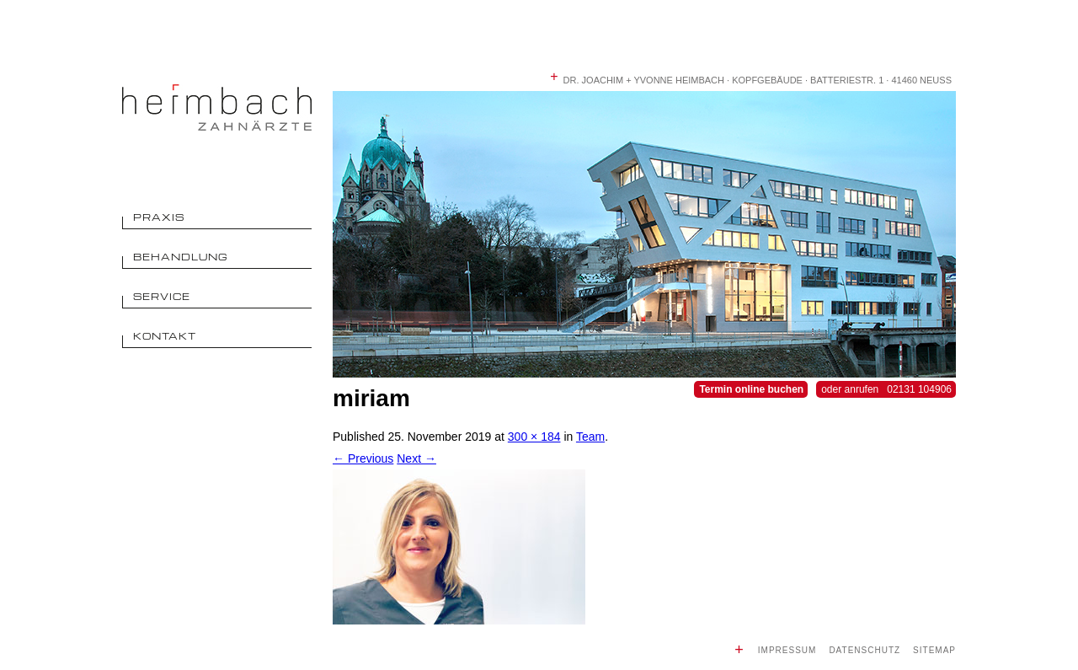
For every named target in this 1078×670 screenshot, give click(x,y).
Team (590, 436)
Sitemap (934, 650)
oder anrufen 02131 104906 (886, 389)
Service (161, 296)
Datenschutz (864, 650)
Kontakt (164, 336)
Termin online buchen (751, 389)
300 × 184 (534, 436)
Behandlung (180, 256)
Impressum (787, 650)
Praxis (158, 217)
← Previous (363, 458)
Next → (416, 458)
